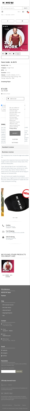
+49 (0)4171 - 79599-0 (8, 330)
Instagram (4, 353)
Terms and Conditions (7, 405)
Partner (3, 295)
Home (2, 14)
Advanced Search (6, 310)
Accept (15, 133)
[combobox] (11, 8)
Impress (24, 405)
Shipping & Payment (7, 313)
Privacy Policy (13, 128)
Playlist (18, 53)
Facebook (4, 350)
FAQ (3, 315)
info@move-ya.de (6, 335)
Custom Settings (15, 139)
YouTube (4, 355)
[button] (19, 11)
